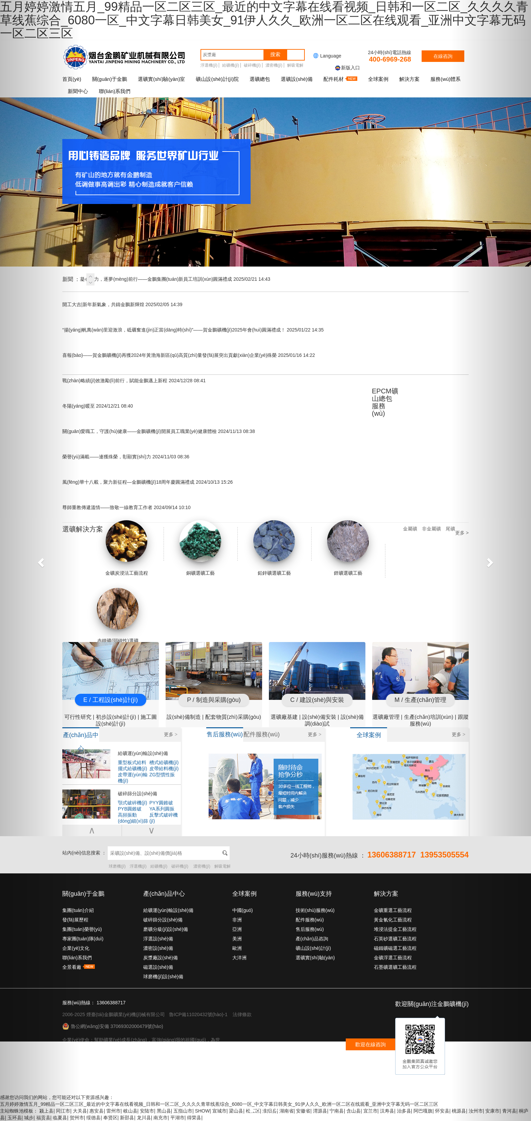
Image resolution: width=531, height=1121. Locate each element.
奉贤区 (110, 1117)
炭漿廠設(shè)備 (160, 957)
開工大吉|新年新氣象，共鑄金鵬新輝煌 (122, 304)
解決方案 (409, 79)
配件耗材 (340, 79)
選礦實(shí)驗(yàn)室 (161, 79)
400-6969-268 (390, 59)
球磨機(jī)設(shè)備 (163, 976)
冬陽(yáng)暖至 (97, 406)
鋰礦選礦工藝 (348, 548)
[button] (40, 560)
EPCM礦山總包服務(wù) (385, 402)
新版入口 (347, 67)
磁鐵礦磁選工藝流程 (395, 948)
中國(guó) (242, 910)
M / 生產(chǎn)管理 (420, 699)
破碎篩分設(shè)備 (137, 793)
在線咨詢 (442, 56)
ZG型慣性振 (162, 774)
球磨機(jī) (117, 866)
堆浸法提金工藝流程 (395, 929)
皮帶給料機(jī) (163, 768)
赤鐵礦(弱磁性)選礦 (118, 615)
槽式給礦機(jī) (163, 762)
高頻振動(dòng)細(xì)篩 (133, 815)
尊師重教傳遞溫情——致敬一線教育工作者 (126, 507)
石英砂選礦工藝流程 (395, 938)
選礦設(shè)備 (297, 79)
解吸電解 (295, 65)
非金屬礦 (431, 528)
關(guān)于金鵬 (109, 79)
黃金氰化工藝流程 (393, 919)
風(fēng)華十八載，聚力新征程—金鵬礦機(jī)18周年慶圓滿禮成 (147, 482)
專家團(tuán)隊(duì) (82, 938)
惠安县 (96, 1111)
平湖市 (177, 1117)
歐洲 (237, 948)
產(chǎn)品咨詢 (312, 938)
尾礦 (450, 528)
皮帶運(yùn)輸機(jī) (133, 775)
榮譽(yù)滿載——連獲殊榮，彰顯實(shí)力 (125, 456)
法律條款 (242, 1014)
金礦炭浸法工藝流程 (126, 548)
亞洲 (237, 929)
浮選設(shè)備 (158, 938)
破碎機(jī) (252, 65)
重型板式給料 (132, 762)
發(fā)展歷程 (75, 919)
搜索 (275, 54)
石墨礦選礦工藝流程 (395, 967)
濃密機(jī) (274, 65)
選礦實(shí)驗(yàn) (315, 957)
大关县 (80, 1111)
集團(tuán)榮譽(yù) (82, 929)
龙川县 (144, 1117)
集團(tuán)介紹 (78, 910)
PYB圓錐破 (130, 808)
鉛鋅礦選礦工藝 (274, 548)
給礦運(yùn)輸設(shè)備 (143, 753)
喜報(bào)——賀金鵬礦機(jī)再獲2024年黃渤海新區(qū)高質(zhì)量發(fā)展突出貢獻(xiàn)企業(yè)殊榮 (188, 355)
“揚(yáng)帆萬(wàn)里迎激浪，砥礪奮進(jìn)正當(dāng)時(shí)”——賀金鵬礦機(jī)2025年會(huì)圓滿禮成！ (193, 330)
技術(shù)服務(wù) (315, 910)
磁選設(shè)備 (158, 967)
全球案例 (378, 79)
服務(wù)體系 (445, 79)
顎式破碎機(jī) (132, 802)
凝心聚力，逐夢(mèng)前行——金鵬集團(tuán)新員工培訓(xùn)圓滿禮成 (175, 279)
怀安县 (442, 1111)
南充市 (160, 1117)
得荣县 (194, 1117)
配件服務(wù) (310, 919)
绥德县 (93, 1117)
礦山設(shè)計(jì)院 (217, 79)
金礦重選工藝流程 (393, 910)
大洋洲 (239, 957)
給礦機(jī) (230, 65)
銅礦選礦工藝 (200, 548)
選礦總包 (260, 79)
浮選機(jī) (208, 65)
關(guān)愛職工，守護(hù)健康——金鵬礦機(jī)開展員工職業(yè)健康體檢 (158, 431)
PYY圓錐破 (161, 802)
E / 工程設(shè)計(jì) (110, 699)
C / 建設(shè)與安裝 (317, 699)
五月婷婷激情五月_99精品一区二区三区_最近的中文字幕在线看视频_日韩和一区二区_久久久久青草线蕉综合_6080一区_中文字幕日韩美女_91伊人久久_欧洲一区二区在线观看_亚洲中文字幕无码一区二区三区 (219, 1104)
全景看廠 (78, 967)
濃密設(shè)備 (158, 948)
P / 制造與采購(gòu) (214, 699)
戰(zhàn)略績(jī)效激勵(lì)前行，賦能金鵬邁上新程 (134, 380)
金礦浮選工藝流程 (393, 957)
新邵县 (127, 1117)
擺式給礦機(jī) (132, 768)
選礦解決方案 (82, 529)
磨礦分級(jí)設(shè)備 (165, 929)
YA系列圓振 (161, 808)
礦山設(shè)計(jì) (313, 948)
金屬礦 (410, 528)
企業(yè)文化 (75, 948)
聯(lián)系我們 (114, 91)
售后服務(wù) (310, 929)
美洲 (237, 938)
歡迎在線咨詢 (370, 1044)
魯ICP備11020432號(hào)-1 (198, 1014)
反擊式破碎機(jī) (163, 815)
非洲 (237, 919)
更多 (170, 734)
